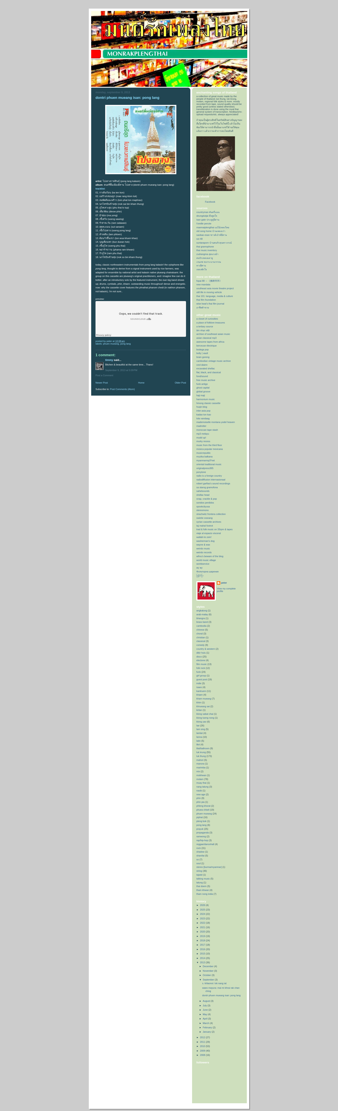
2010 (203, 1046)
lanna (199, 737)
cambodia (201, 626)
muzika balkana (204, 456)
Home (141, 382)
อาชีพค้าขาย (202, 307)
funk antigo (202, 384)
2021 (203, 927)
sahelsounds (203, 491)
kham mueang (203, 698)
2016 (203, 949)
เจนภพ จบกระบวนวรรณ (208, 262)
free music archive (205, 380)
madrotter (201, 426)
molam (199, 779)
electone (200, 660)
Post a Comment (104, 375)
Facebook (210, 201)
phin (198, 798)
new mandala (203, 284)
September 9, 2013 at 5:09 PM (121, 370)
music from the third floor (209, 445)
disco (199, 656)
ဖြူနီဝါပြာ (199, 575)
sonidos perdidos (205, 502)
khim (198, 702)
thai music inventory (206, 250)
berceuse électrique (206, 345)
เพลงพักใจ (201, 269)
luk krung (201, 752)
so (197, 859)
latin (198, 741)
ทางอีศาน (201, 265)
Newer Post (101, 382)
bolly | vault (202, 353)
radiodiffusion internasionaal (210, 479)
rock (198, 848)
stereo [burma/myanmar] (209, 867)
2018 (203, 940)
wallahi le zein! (203, 537)
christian (200, 637)
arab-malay (202, 614)
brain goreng (203, 357)
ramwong (201, 836)
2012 (203, 1037)
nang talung (202, 786)
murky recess (203, 441)
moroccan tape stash (207, 430)
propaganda (202, 832)
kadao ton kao (203, 414)
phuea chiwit (202, 809)
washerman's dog (205, 541)
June (205, 1009)
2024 (203, 914)
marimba (200, 767)
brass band (202, 622)
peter (224, 582)
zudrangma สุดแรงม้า (207, 254)
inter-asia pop (203, 410)
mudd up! (201, 437)
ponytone (201, 472)
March (206, 1023)
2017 (203, 944)
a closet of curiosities (207, 318)
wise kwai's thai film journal (210, 303)
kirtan (199, 710)
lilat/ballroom (203, 748)
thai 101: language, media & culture (214, 296)
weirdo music (203, 548)
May (205, 1014)
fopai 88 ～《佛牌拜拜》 (209, 281)
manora (200, 763)
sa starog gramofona (207, 487)
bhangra (200, 618)
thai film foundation (206, 299)
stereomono (202, 510)
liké (198, 744)
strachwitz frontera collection (211, 514)
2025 (203, 909)
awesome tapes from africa (210, 341)
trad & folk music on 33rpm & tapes (214, 529)
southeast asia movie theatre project (215, 288)
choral (199, 633)
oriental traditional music (208, 464)
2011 (203, 1042)
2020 (203, 931)
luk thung (201, 756)
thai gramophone (205, 246)
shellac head (203, 495)
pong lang (125, 343)
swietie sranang (204, 518)
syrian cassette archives (208, 522)
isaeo (199, 687)
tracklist (100, 188)
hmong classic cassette (208, 403)
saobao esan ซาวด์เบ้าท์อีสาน (211, 235)
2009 (203, 1050)
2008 (203, 1055)
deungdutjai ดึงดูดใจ (206, 215)
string (199, 871)
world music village (206, 560)
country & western (205, 649)
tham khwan (202, 890)
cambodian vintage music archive (213, 361)
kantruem (201, 691)
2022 (203, 922)
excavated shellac (205, 368)
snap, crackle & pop (206, 498)
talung (199, 882)
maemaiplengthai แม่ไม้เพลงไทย (212, 227)
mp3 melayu (202, 433)
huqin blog (201, 407)
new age (200, 794)
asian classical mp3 (206, 338)
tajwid (199, 874)
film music (201, 664)
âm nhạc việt (203, 330)
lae (197, 725)
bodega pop (202, 349)
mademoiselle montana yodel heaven (215, 422)
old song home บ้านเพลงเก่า (210, 231)
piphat (199, 817)
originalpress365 (204, 468)
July (205, 1005)
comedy (200, 645)
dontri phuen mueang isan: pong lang (221, 995)
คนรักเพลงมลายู (204, 258)
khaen (199, 694)
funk (198, 672)
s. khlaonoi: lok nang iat (214, 983)
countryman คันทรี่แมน (207, 212)
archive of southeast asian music (213, 334)
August (207, 1001)
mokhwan (201, 775)
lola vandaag (203, 418)
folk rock (200, 668)
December (208, 966)
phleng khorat (203, 806)
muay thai (201, 783)
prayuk (199, 829)
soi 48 (199, 239)
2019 (203, 936)
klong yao (201, 721)
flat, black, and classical (208, 372)
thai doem (201, 886)
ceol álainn (202, 365)
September (209, 979)
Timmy (109, 360)
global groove (203, 391)
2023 (203, 918)
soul (198, 863)
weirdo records (204, 552)
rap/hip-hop (202, 840)
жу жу (199, 567)
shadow (200, 851)
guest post (201, 679)
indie (198, 683)
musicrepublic (203, 453)
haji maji (200, 395)
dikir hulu (201, 652)
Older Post (180, 382)
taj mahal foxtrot (204, 525)
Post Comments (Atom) (122, 389)
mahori (199, 760)
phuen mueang (111, 343)
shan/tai (200, 855)
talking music (203, 878)
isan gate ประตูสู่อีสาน (207, 219)
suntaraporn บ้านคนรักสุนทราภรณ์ (214, 242)
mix (198, 771)
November (208, 971)
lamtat (199, 733)
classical (200, 641)
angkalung (201, 610)
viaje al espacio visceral (208, 533)
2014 (203, 958)
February (208, 1027)
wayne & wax (203, 544)
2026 (203, 905)
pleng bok (201, 821)
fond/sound (202, 376)
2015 (203, 953)
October (207, 975)
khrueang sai (203, 706)
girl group (201, 675)
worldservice (202, 563)
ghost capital (203, 387)
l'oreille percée (203, 223)
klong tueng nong (205, 717)
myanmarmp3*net (205, 460)
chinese (200, 629)
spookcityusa (203, 506)
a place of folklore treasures (210, 322)
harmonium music (205, 399)
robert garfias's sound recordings (213, 483)
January (207, 1031)
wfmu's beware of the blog (209, 556)
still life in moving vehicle (209, 292)
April (205, 1018)
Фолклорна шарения (207, 571)
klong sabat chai (204, 714)
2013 (203, 962)
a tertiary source (204, 326)
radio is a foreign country (209, 475)
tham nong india (204, 894)
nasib (199, 790)
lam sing (200, 729)
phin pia (200, 802)
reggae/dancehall (205, 844)
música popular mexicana (209, 449)
